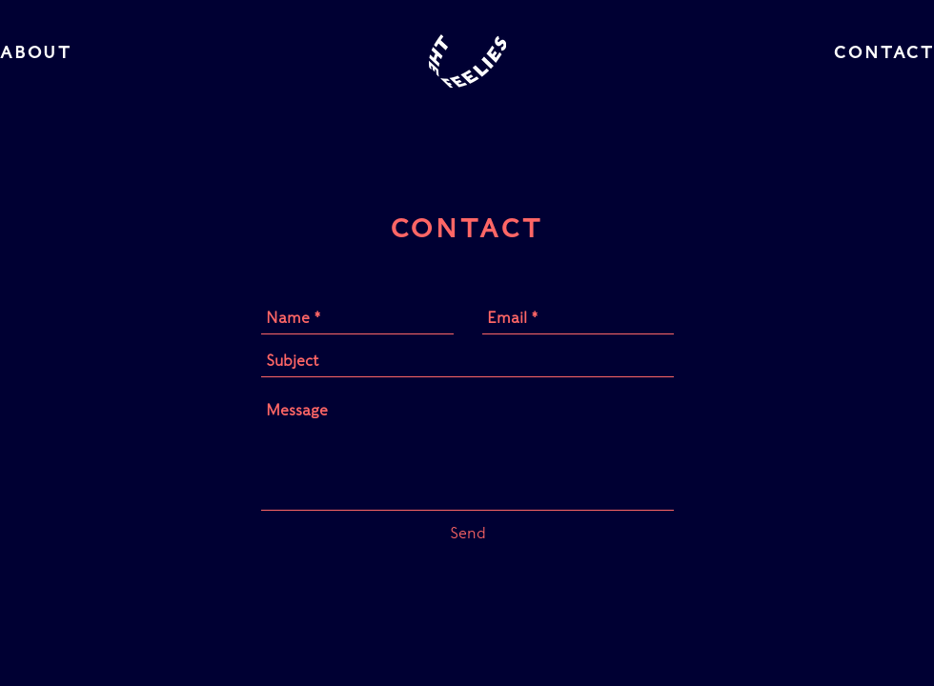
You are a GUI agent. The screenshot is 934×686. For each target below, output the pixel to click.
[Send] (468, 533)
